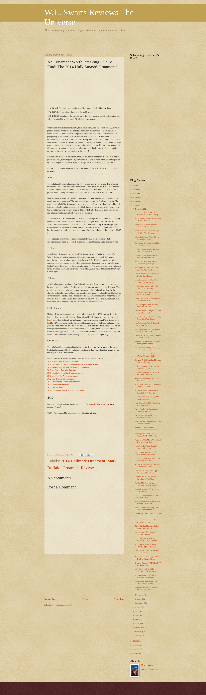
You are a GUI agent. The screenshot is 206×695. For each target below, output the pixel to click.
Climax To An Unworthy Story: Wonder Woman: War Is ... (146, 355)
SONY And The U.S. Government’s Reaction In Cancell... (148, 386)
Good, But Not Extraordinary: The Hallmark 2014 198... (147, 459)
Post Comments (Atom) (63, 605)
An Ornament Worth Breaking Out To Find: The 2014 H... (147, 502)
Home (85, 599)
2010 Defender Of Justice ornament (65, 390)
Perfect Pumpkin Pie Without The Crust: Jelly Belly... (147, 367)
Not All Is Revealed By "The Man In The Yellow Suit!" (147, 465)
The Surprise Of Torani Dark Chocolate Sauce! (145, 533)
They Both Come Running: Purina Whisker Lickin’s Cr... (147, 330)
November (139, 595)
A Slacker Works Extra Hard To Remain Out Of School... (146, 392)
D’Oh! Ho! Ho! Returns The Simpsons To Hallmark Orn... (147, 539)
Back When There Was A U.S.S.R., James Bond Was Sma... (148, 318)
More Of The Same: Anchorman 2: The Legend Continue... (148, 342)
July (137, 611)
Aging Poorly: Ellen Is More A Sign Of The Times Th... (148, 219)
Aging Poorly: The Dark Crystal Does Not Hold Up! (147, 410)
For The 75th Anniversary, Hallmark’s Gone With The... (146, 484)
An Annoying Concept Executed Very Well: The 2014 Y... (147, 373)
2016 (135, 197)
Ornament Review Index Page (97, 404)
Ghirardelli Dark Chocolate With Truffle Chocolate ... (147, 275)
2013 (135, 641)
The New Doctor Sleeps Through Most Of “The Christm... (147, 232)
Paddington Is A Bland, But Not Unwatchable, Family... (146, 269)
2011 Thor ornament (55, 388)
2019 (135, 185)
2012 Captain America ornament (65, 373)
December (139, 209)
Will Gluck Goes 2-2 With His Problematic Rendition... (146, 576)
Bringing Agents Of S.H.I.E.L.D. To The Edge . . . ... (148, 564)
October (138, 599)
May (137, 619)
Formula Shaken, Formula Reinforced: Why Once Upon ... (147, 429)
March (137, 628)
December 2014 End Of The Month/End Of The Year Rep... (147, 213)
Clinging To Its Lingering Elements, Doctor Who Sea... (148, 361)
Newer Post (50, 599)
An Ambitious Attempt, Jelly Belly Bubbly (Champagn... (147, 349)
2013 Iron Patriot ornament (62, 370)
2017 (135, 193)
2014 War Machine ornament (63, 361)
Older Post (118, 599)
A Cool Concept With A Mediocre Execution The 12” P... (147, 250)
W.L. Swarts (148, 665)
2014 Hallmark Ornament (83, 460)
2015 (135, 201)
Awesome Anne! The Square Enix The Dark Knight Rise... (147, 558)
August (138, 607)
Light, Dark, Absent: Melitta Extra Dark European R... (147, 299)
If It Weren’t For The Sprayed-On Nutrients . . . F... (147, 398)
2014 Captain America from (72, 364)
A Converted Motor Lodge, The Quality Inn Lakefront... (146, 287)
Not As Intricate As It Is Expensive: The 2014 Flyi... (148, 324)
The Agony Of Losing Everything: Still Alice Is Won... (147, 244)
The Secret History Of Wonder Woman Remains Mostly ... (146, 453)
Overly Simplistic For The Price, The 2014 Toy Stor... (147, 306)
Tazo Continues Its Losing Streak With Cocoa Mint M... (147, 509)
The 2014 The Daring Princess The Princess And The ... (148, 423)
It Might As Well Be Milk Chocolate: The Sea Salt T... (146, 570)
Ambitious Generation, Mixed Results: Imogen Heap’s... (146, 263)
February (138, 632)
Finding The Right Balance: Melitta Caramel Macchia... (148, 336)
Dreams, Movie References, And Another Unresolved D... (147, 256)
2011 (135, 649)
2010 (135, 653)
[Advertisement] (96, 42)
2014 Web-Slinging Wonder (69, 367)
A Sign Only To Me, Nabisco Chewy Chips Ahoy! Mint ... (146, 545)
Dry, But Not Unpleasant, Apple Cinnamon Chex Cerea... (146, 472)
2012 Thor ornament (60, 379)
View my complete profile (150, 669)
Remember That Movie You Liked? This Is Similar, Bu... (148, 441)
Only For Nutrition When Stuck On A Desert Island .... (148, 496)
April (137, 624)
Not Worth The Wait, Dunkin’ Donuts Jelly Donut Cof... (146, 447)
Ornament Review (78, 467)
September (139, 603)
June (137, 615)
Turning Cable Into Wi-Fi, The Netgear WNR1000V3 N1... (146, 435)
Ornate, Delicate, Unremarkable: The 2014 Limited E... (147, 521)
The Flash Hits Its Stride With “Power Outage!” (146, 589)
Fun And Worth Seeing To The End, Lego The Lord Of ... (148, 312)
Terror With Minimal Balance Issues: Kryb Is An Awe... (146, 226)
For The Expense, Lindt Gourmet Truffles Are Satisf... (147, 416)
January (138, 636)
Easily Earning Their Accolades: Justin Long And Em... (147, 527)
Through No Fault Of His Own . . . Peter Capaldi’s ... (147, 490)
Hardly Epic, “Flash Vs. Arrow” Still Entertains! (146, 552)
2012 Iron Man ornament (62, 376)
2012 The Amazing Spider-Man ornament (63, 382)
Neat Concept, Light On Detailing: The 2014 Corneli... (147, 404)
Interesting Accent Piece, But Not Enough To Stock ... (147, 238)
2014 (135, 206)
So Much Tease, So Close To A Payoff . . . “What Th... (146, 478)
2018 (135, 189)
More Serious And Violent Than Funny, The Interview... (146, 281)
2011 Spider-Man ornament (58, 385)
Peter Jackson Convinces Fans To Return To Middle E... (147, 293)
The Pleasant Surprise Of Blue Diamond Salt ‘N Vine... (146, 582)
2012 (135, 645)
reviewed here (53, 160)
